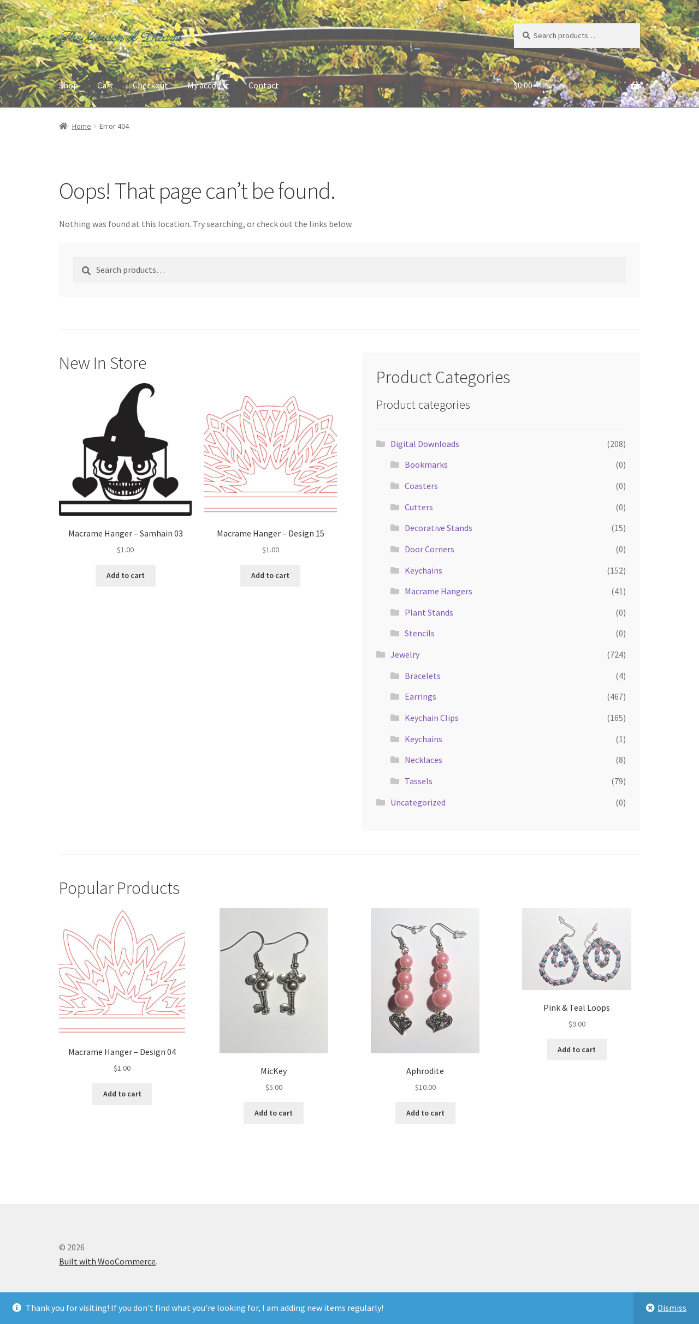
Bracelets (423, 675)
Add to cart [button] (125, 575)
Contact (263, 85)
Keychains (423, 570)
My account (208, 85)
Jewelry (404, 654)
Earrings (420, 696)
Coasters (421, 485)
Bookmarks (426, 464)
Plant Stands (429, 612)
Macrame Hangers (438, 591)
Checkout (150, 85)
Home (81, 126)
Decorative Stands (438, 527)
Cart (105, 85)
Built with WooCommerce (107, 1261)
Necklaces (423, 759)
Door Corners (429, 549)
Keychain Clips (432, 717)
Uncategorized (418, 802)
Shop (68, 85)
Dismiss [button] (671, 1307)
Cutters (419, 507)
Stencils (420, 633)
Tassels (419, 781)
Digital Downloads (424, 443)
